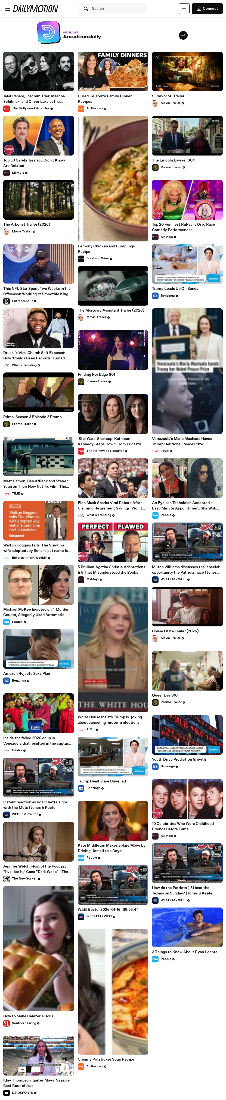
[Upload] (184, 8)
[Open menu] (7, 8)
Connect (207, 8)
